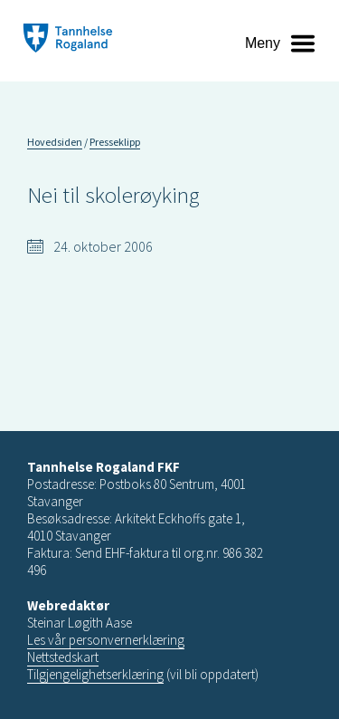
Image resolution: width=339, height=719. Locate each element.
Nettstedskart (63, 657)
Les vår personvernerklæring (105, 639)
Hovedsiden (54, 142)
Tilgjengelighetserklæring (95, 674)
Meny (262, 43)
